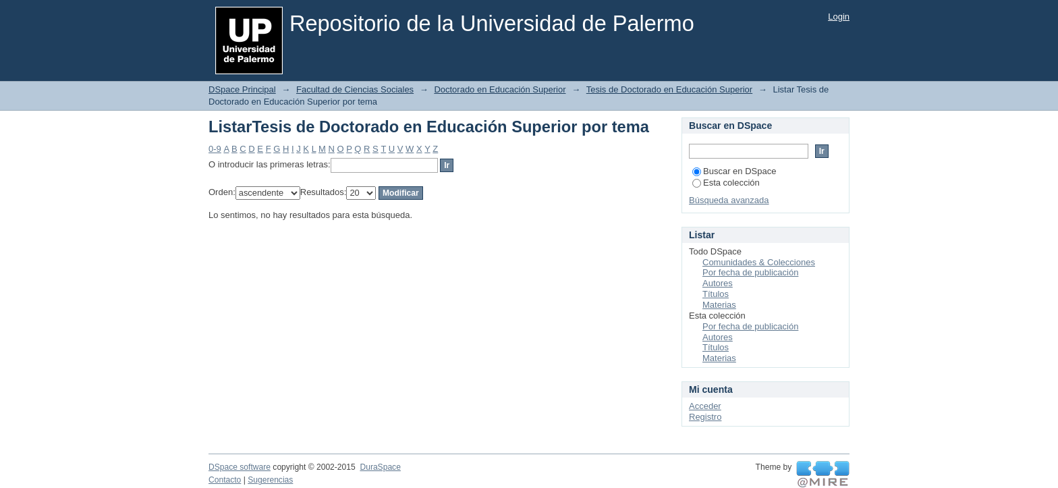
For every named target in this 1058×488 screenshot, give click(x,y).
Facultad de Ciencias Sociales (355, 89)
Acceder (705, 406)
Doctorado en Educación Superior (499, 89)
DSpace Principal (242, 89)
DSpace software (239, 467)
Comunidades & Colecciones (758, 262)
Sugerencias (270, 480)
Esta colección (726, 183)
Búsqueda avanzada (729, 200)
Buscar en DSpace (734, 171)
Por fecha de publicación (750, 272)
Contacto (224, 480)
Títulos (715, 294)
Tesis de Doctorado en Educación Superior (669, 89)
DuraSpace (380, 467)
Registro (705, 417)
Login (839, 16)
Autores (717, 283)
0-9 (214, 149)
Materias (719, 305)
